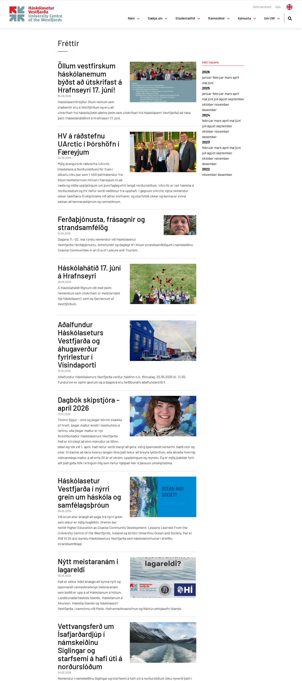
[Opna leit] (289, 17)
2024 (206, 115)
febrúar (218, 77)
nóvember (221, 104)
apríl (236, 77)
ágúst (223, 99)
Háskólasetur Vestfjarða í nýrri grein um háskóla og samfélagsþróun (89, 492)
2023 (206, 142)
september (236, 99)
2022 (206, 169)
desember (209, 110)
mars (229, 77)
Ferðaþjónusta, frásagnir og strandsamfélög (101, 223)
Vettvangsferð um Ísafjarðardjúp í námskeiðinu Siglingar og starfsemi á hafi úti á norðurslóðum (90, 646)
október (208, 104)
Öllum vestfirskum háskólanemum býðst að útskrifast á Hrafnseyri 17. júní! (90, 77)
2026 (206, 72)
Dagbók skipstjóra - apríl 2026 (88, 403)
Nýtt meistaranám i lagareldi (88, 565)
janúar (207, 77)
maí (205, 83)
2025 (206, 88)
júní (210, 83)
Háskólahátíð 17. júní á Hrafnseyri (89, 271)
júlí (216, 99)
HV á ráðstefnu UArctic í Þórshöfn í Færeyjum (88, 143)
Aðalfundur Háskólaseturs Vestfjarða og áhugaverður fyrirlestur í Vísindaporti (80, 344)
